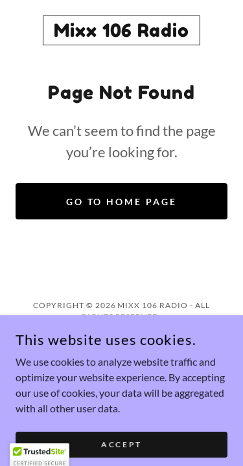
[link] (121, 30)
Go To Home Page (122, 201)
